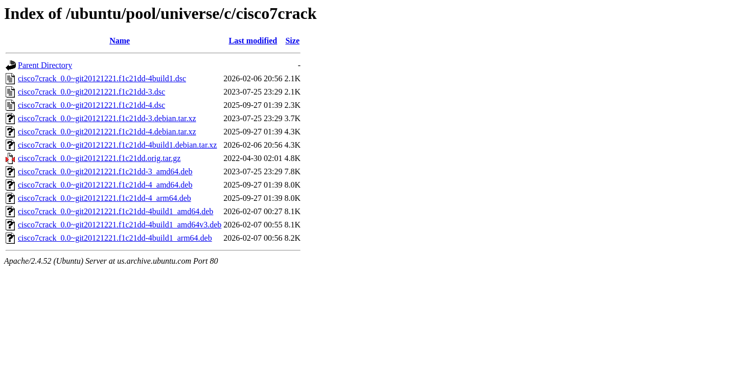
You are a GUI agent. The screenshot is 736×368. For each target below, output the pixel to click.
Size (292, 40)
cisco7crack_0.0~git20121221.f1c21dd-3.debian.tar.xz (107, 118)
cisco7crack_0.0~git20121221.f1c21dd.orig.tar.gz (99, 158)
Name (119, 40)
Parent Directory (45, 65)
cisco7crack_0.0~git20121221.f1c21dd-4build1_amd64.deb (115, 211)
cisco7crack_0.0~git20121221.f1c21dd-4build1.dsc (102, 78)
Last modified (253, 40)
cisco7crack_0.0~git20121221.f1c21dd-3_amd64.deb (105, 171)
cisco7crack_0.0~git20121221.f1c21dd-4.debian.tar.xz (107, 131)
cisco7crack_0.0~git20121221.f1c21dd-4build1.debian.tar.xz (117, 145)
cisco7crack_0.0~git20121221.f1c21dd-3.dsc (91, 91)
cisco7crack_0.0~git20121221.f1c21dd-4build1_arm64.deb (115, 238)
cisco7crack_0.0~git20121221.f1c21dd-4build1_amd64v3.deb (119, 224)
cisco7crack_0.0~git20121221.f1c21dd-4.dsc (91, 105)
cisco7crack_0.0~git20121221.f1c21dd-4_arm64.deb (104, 198)
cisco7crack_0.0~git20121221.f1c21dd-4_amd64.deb (105, 184)
